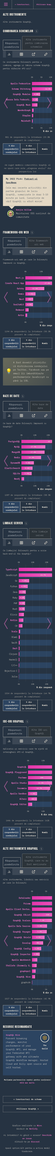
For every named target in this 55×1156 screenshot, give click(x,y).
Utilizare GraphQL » (27, 1109)
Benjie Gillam (10, 214)
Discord (35, 1141)
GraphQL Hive (13, 1035)
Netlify (33, 1129)
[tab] (12, 45)
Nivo (39, 1125)
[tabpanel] (27, 102)
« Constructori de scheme (27, 1099)
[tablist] (27, 43)
